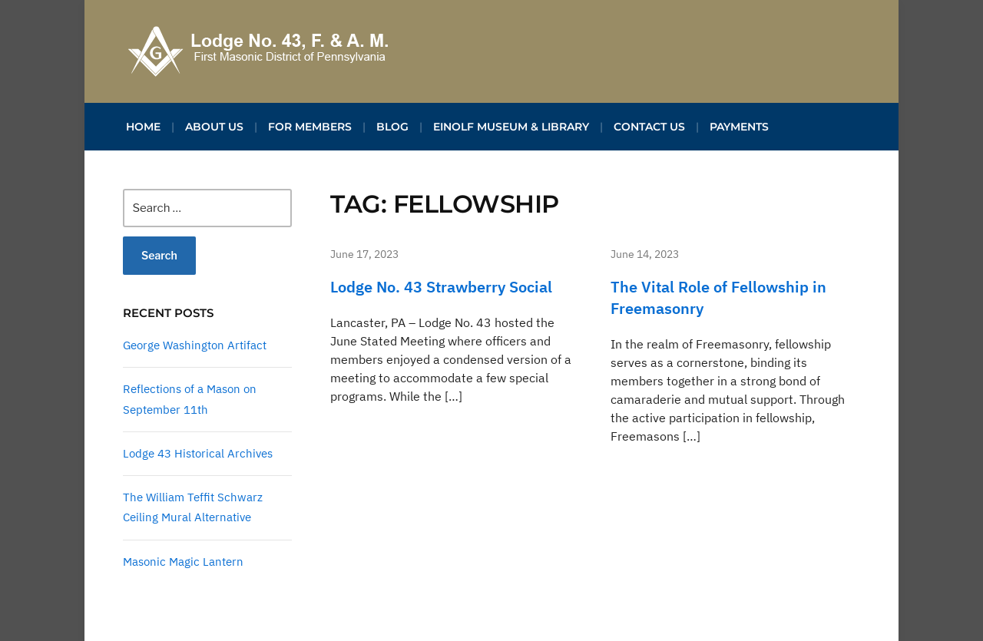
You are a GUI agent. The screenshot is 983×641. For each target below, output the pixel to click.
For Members (310, 127)
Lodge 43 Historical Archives (198, 453)
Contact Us (649, 127)
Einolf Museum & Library (511, 127)
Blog (392, 127)
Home (143, 127)
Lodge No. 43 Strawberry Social (441, 286)
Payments (739, 127)
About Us (214, 127)
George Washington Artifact (194, 345)
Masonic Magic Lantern (183, 561)
